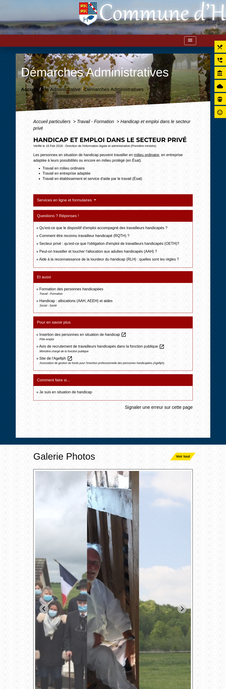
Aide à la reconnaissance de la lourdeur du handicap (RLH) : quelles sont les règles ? (109, 259)
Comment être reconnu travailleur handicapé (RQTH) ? (84, 236)
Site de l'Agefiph (56, 358)
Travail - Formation (96, 121)
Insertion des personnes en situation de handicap (82, 335)
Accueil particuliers (52, 121)
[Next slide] (181, 608)
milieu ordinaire (146, 155)
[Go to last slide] (44, 608)
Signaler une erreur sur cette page (159, 407)
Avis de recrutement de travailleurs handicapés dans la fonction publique (101, 346)
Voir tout (183, 456)
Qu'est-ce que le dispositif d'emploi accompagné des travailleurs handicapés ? (103, 228)
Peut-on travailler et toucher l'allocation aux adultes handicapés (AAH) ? (98, 251)
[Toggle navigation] (190, 40)
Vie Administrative (61, 89)
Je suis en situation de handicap (65, 392)
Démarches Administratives (114, 89)
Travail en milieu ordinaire (64, 168)
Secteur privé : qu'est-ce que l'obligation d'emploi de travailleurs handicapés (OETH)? (109, 244)
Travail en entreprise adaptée (67, 173)
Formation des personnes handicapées (71, 289)
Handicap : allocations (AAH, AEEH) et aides (76, 301)
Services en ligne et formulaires (65, 200)
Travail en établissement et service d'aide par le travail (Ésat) (92, 179)
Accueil (29, 89)
